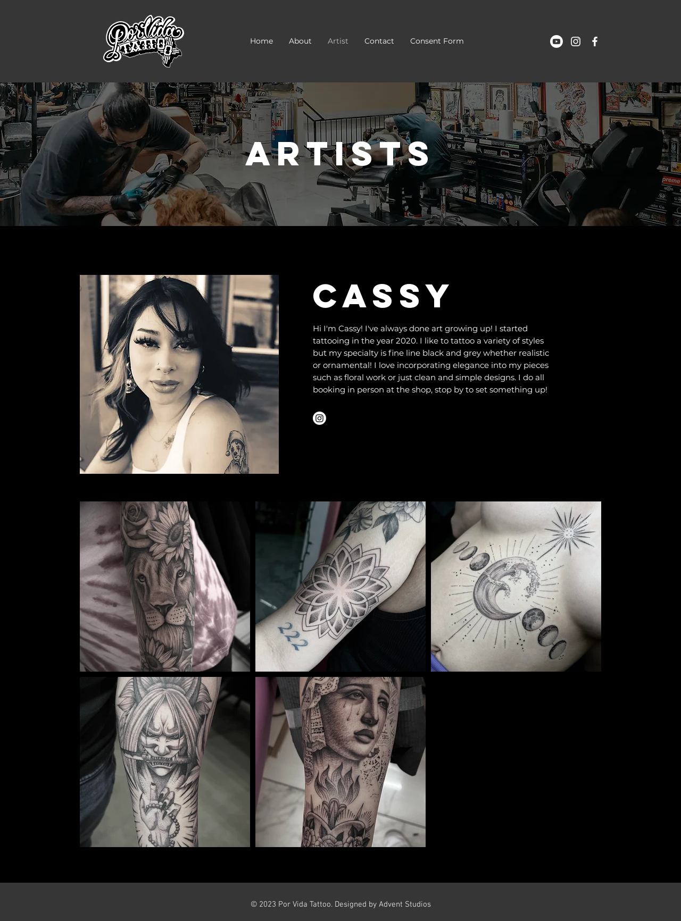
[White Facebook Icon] (594, 41)
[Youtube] (556, 41)
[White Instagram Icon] (575, 41)
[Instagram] (319, 418)
